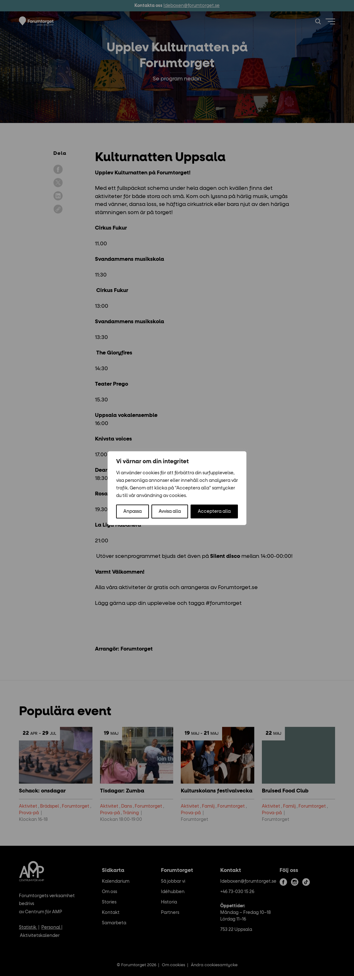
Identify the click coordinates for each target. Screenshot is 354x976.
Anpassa (132, 511)
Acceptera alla (214, 511)
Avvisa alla (170, 511)
